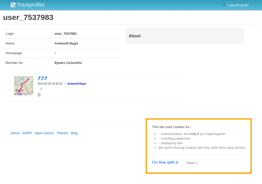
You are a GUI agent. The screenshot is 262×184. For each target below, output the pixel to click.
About (15, 133)
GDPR (27, 133)
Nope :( (192, 163)
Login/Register (235, 5)
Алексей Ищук (76, 83)
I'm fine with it (165, 162)
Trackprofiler (28, 4)
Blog (74, 133)
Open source (44, 133)
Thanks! (62, 133)
